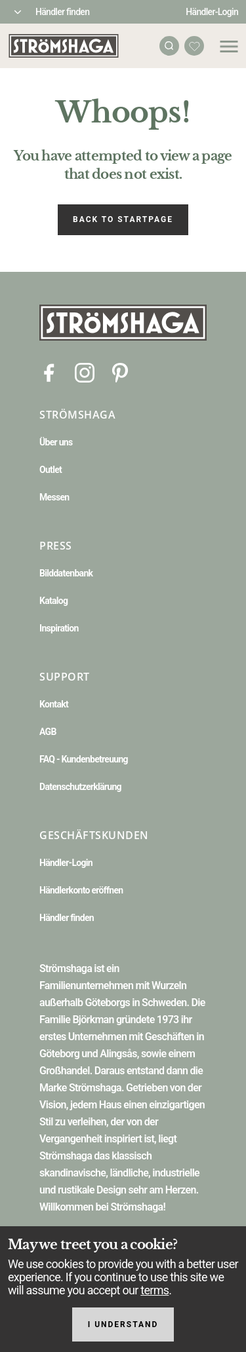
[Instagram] (84, 372)
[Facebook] (49, 372)
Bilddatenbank (65, 573)
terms (154, 1290)
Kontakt (53, 704)
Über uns (55, 442)
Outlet (50, 469)
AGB (47, 731)
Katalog (53, 600)
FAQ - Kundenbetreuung (83, 759)
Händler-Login (212, 12)
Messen (54, 497)
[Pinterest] (120, 372)
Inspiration (59, 628)
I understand (123, 1324)
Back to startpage (123, 219)
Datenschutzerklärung (80, 786)
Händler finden (62, 12)
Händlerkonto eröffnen (81, 890)
